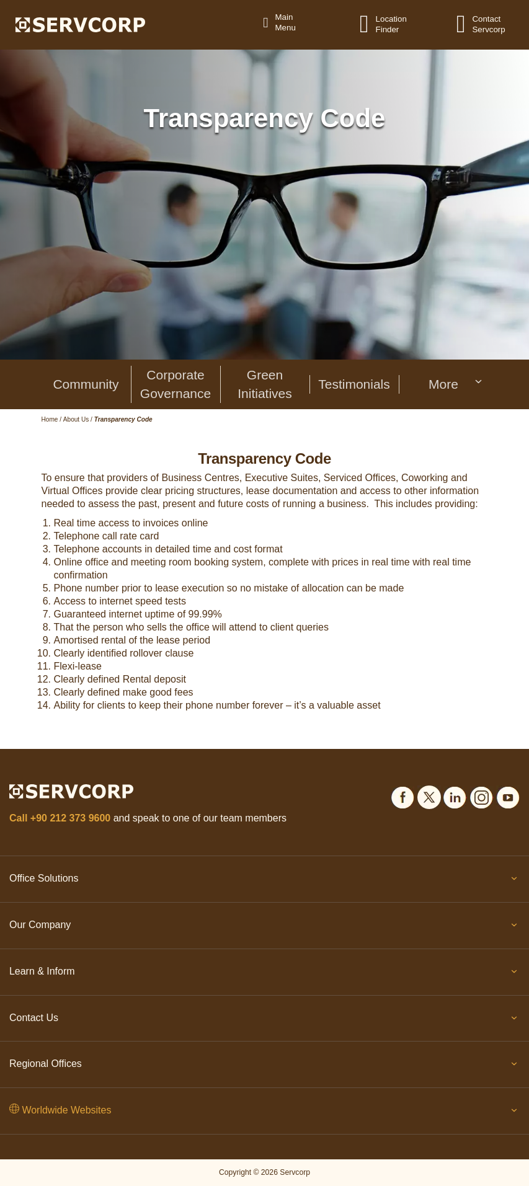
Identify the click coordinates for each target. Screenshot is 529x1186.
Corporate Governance (175, 384)
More (456, 384)
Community (85, 384)
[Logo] (80, 24)
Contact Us (264, 1020)
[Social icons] (402, 795)
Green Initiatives (265, 384)
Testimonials (354, 384)
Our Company (264, 927)
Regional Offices (264, 1066)
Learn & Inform (264, 974)
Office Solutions (264, 881)
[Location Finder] (372, 24)
